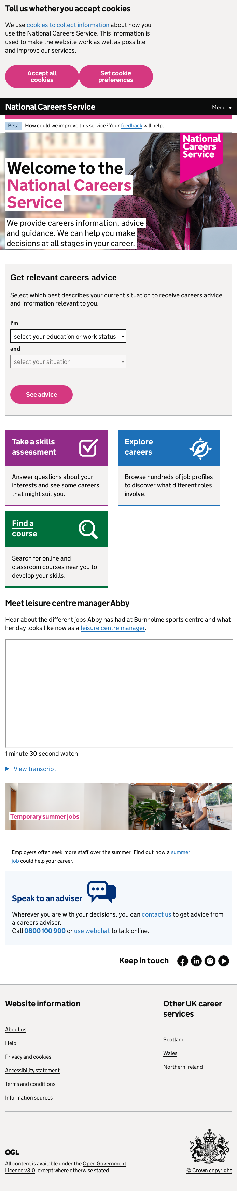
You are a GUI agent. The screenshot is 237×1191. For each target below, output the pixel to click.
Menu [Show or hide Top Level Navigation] (219, 107)
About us (15, 1029)
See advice (41, 394)
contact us (156, 914)
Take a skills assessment (34, 447)
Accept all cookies (42, 76)
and (15, 348)
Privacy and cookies (28, 1056)
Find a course (24, 528)
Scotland (174, 1039)
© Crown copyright (209, 1170)
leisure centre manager (113, 628)
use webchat (92, 931)
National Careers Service (50, 107)
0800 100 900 (45, 931)
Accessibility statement (32, 1070)
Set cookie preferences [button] (115, 76)
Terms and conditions (30, 1084)
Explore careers (139, 447)
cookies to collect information (68, 25)
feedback (131, 125)
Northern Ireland (183, 1067)
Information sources (29, 1097)
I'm (14, 323)
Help (10, 1043)
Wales (170, 1053)
